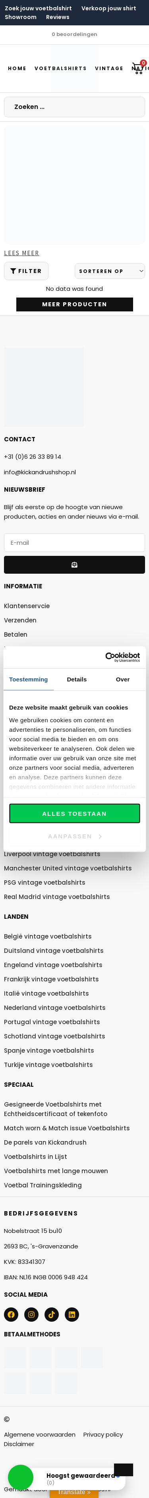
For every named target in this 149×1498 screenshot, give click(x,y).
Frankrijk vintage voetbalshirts (51, 979)
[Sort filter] (110, 271)
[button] (20, 1477)
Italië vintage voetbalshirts (46, 993)
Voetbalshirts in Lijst (35, 1157)
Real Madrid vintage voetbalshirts (57, 897)
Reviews (58, 17)
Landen (16, 916)
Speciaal (19, 1084)
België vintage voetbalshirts (48, 936)
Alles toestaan (74, 813)
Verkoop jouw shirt (108, 8)
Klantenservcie (27, 606)
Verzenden (20, 620)
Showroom (21, 17)
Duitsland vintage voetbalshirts (54, 951)
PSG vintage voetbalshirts (44, 882)
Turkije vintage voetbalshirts (48, 1065)
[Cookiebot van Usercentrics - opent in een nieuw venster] (106, 657)
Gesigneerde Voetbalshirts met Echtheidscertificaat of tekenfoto (55, 1109)
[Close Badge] (123, 1470)
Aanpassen (75, 835)
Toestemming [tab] (28, 679)
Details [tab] (77, 679)
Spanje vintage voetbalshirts (49, 1050)
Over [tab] (123, 679)
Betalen (15, 634)
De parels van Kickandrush (45, 1142)
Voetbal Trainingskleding (43, 1185)
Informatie (23, 586)
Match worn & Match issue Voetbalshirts (67, 1128)
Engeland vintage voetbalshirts (53, 965)
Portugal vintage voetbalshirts (52, 1022)
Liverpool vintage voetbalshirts (52, 854)
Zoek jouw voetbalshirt (38, 8)
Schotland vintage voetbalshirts (54, 1036)
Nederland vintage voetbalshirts (55, 1008)
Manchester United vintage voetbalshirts (68, 868)
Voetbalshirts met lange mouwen (56, 1171)
